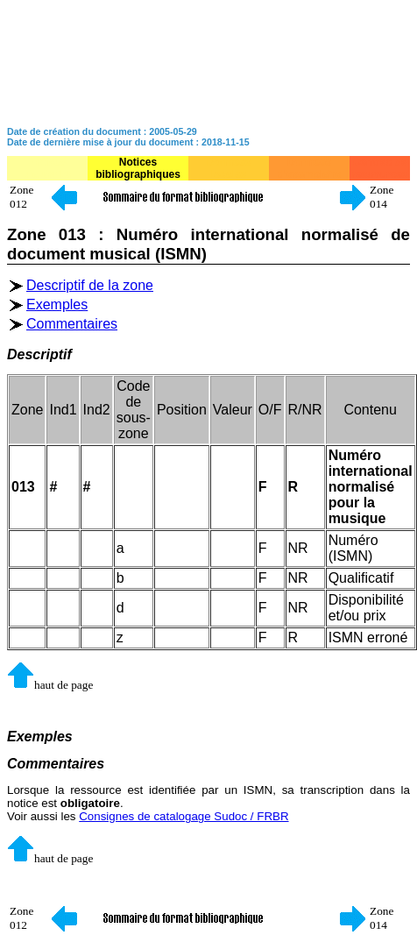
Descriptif (39, 354)
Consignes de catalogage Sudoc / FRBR (183, 816)
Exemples (57, 304)
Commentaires (71, 323)
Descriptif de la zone (89, 285)
